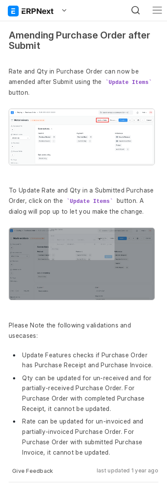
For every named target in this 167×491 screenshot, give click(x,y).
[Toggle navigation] (157, 10)
